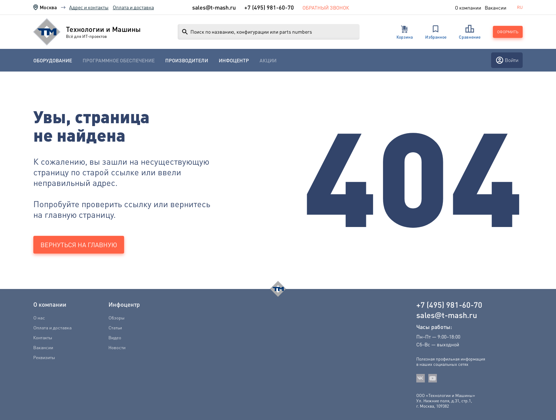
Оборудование (52, 60)
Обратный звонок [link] (325, 7)
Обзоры (116, 317)
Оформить (507, 31)
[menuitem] (52, 60)
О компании (468, 7)
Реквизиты (44, 357)
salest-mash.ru (214, 7)
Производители (186, 60)
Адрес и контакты (89, 7)
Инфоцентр (234, 60)
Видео (115, 337)
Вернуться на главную (78, 244)
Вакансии (495, 7)
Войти (506, 60)
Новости (117, 347)
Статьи (115, 327)
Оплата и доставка (133, 7)
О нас (39, 317)
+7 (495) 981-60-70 (269, 7)
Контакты (42, 337)
